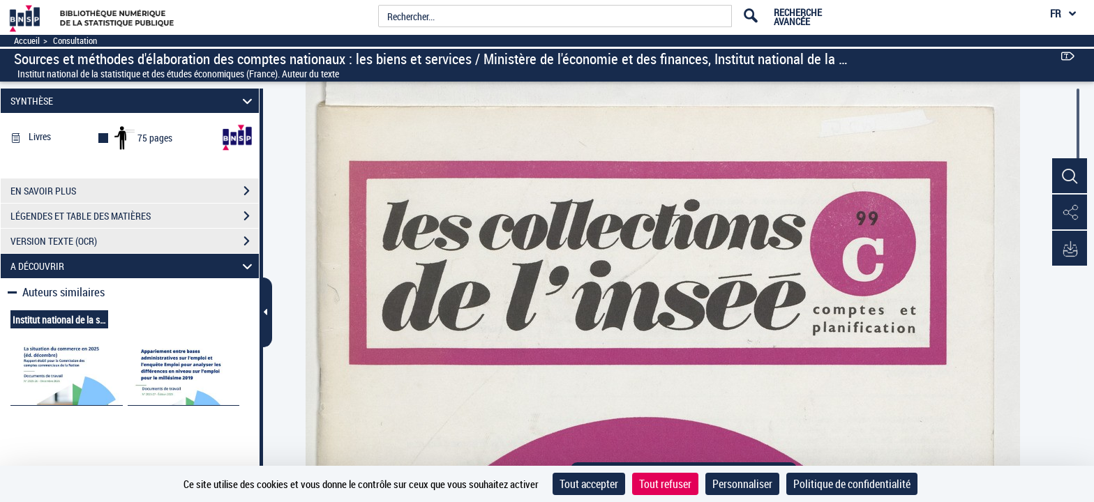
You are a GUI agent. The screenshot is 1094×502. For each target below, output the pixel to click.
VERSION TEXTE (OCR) (134, 241)
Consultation (75, 41)
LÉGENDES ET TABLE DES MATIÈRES (134, 216)
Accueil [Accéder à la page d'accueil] (27, 41)
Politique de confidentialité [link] (852, 484)
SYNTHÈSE (133, 101)
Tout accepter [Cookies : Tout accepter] (589, 484)
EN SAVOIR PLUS (134, 191)
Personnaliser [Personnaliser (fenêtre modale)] (742, 484)
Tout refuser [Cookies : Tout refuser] (665, 484)
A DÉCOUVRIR (133, 266)
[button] (1069, 176)
